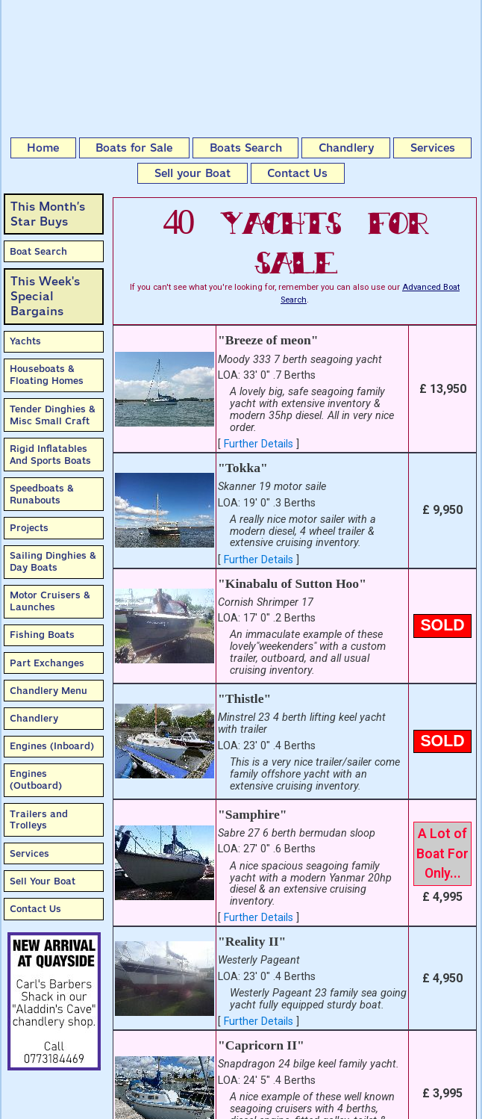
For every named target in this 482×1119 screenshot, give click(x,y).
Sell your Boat (192, 173)
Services (432, 148)
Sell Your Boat (42, 881)
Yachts (25, 341)
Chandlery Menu (48, 690)
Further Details (258, 444)
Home (43, 148)
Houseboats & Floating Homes (47, 374)
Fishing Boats (42, 634)
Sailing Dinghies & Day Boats (53, 561)
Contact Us (297, 173)
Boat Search (38, 251)
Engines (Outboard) (36, 779)
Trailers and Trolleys (39, 819)
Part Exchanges (47, 663)
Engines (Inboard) (52, 745)
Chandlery (346, 148)
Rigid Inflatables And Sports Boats (50, 454)
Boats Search (246, 148)
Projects (29, 527)
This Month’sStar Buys (47, 214)
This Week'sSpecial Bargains (45, 296)
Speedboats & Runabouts (42, 494)
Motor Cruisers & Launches (50, 601)
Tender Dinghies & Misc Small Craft (53, 415)
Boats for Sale (134, 148)
